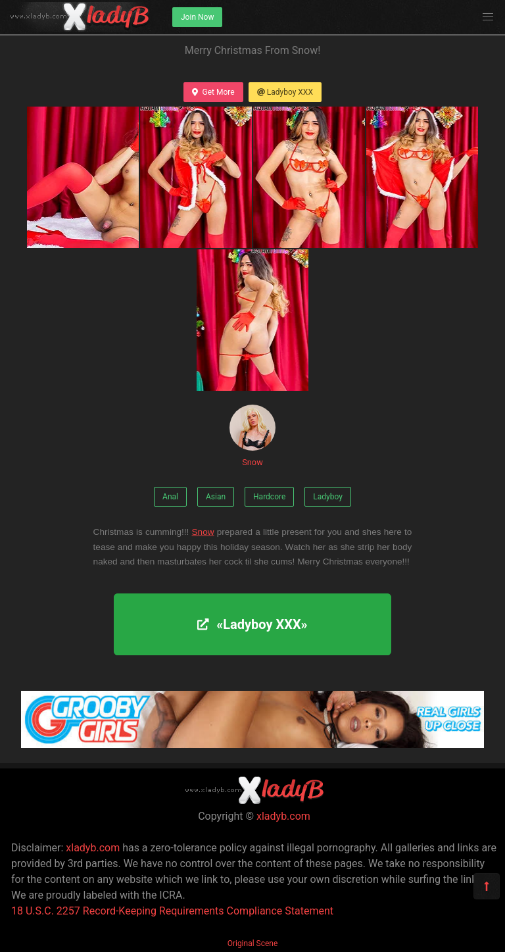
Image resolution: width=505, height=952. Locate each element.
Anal (170, 496)
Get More (213, 92)
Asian (216, 496)
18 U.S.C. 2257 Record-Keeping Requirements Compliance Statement (172, 911)
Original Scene (253, 943)
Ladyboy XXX (285, 92)
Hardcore (269, 496)
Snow (252, 436)
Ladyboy (328, 496)
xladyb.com (283, 816)
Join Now (197, 17)
